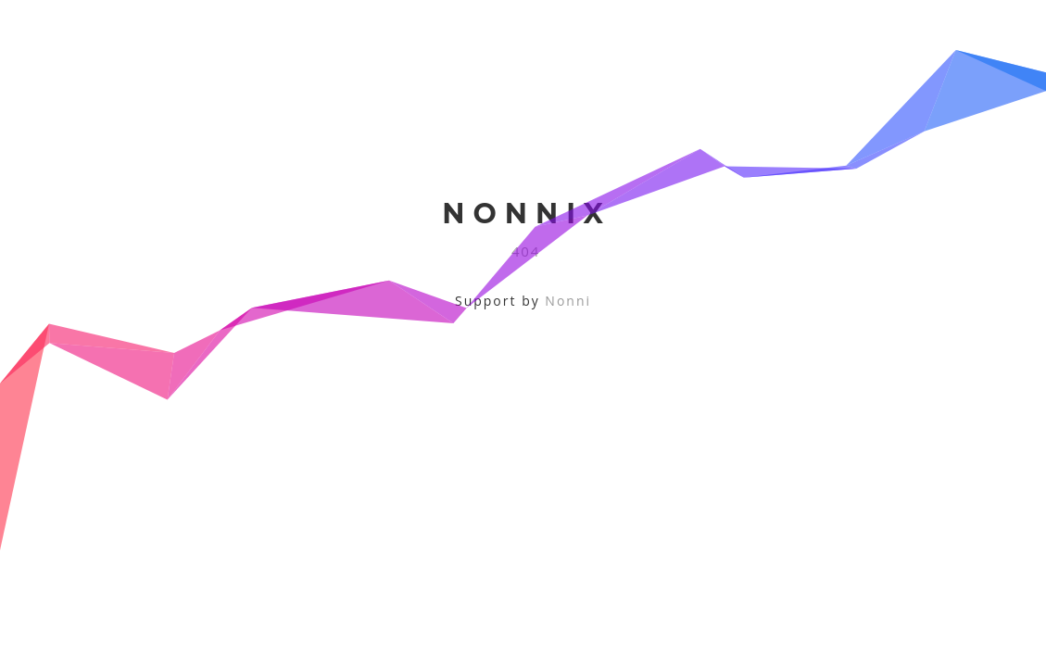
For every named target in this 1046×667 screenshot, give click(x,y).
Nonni (568, 300)
